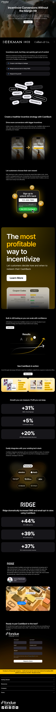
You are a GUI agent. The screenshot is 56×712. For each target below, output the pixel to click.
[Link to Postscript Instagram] (10, 708)
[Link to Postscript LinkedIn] (13, 708)
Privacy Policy (31, 656)
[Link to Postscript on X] (17, 708)
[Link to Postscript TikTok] (3, 708)
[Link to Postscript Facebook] (6, 708)
